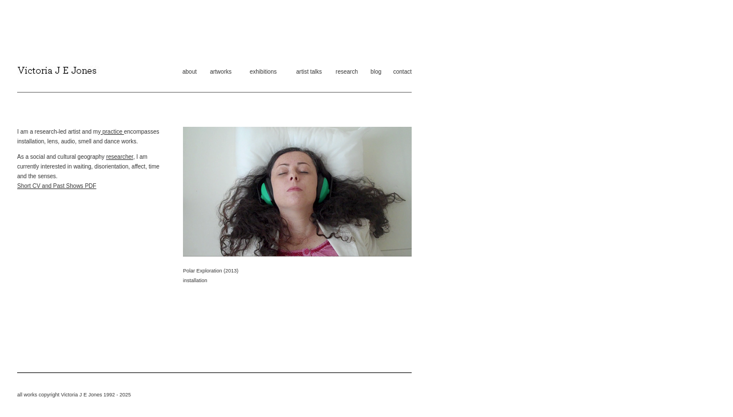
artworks (221, 72)
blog (376, 72)
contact (402, 72)
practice (112, 132)
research (347, 72)
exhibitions (263, 72)
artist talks (309, 72)
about (189, 72)
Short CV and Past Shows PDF (56, 186)
